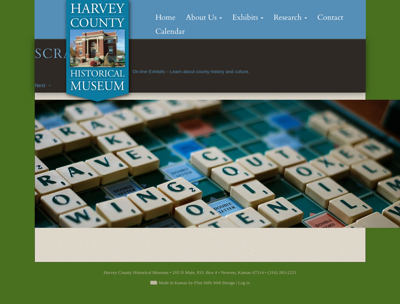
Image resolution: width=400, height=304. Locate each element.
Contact (330, 17)
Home (165, 17)
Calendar (170, 31)
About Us (204, 17)
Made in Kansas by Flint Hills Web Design (197, 282)
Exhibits (247, 17)
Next (43, 85)
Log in (244, 282)
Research (290, 17)
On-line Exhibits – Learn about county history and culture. (191, 71)
